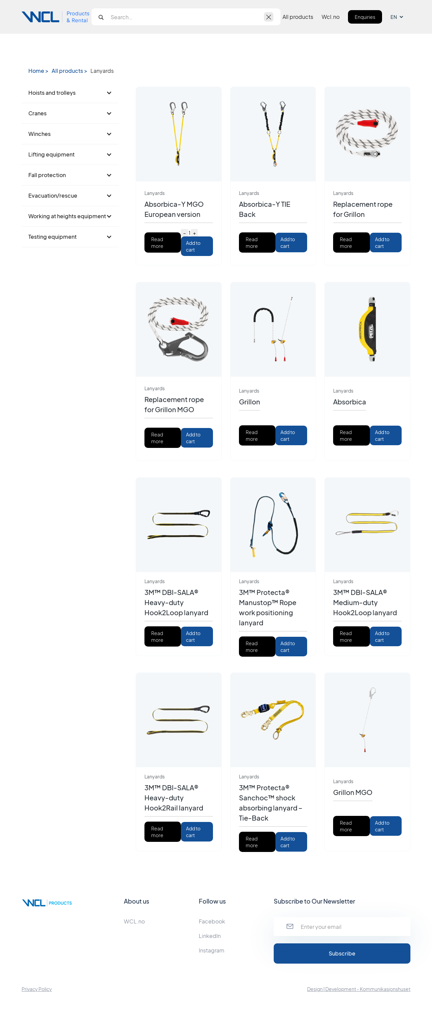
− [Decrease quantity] (184, 233)
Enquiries (365, 17)
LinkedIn (210, 935)
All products (297, 16)
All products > (69, 70)
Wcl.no (331, 16)
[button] (400, 16)
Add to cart (193, 246)
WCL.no (134, 921)
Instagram (211, 950)
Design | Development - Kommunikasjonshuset (358, 989)
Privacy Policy (37, 989)
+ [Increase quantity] (194, 233)
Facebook (212, 921)
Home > (38, 70)
